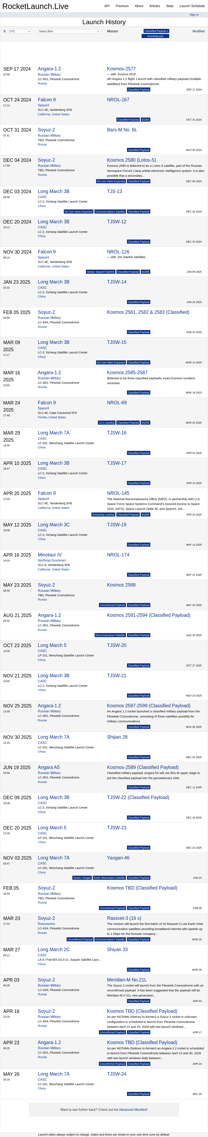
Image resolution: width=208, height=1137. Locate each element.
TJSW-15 (116, 342)
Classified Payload (138, 89)
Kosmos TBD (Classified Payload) (142, 888)
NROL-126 (118, 251)
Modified (199, 31)
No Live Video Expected (111, 181)
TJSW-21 (116, 675)
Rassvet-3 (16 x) (124, 918)
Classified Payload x (156, 31)
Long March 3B (53, 191)
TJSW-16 (116, 432)
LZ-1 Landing (106, 422)
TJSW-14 (116, 282)
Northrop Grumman (52, 560)
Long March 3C (54, 524)
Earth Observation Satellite (109, 877)
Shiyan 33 (117, 949)
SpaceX (43, 105)
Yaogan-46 (118, 857)
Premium (122, 6)
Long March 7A (53, 432)
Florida (42, 417)
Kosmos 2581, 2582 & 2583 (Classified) (148, 312)
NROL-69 (117, 402)
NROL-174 (118, 554)
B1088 (145, 271)
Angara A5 (49, 767)
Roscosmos (46, 924)
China (42, 206)
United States (60, 114)
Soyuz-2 (46, 129)
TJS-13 (114, 191)
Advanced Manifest (133, 1109)
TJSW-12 (116, 221)
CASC (42, 197)
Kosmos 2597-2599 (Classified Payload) (148, 705)
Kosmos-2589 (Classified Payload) (143, 767)
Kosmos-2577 (121, 68)
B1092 (145, 422)
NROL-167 (118, 99)
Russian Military (49, 74)
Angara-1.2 (49, 68)
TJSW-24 (116, 1074)
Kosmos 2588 (121, 585)
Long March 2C (54, 949)
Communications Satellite (110, 211)
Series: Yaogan (82, 877)
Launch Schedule (192, 6)
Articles (154, 6)
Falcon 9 (47, 99)
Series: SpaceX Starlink (100, 271)
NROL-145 (118, 493)
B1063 (145, 119)
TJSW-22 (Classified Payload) (138, 797)
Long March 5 (52, 645)
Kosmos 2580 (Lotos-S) (131, 160)
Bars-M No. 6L (122, 129)
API (107, 6)
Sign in (194, 14)
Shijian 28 (117, 737)
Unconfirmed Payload (112, 605)
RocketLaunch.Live (35, 6)
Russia (42, 83)
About (139, 6)
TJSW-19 (116, 524)
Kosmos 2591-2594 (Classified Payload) (148, 615)
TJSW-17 (116, 463)
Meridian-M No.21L (127, 979)
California (44, 114)
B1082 (145, 514)
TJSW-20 (116, 645)
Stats (169, 6)
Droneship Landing (103, 514)
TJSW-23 (116, 827)
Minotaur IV (50, 554)
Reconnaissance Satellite (110, 635)
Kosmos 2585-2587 (127, 372)
